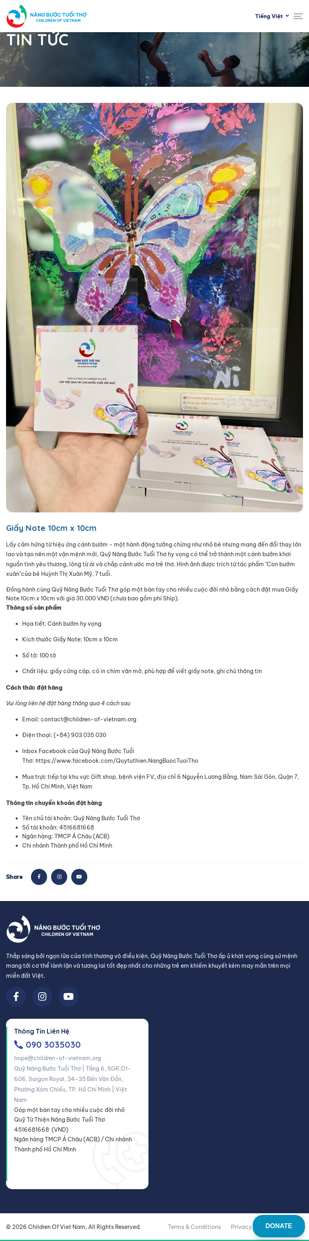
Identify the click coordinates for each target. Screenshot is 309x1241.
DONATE (279, 1226)
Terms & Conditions (194, 1227)
